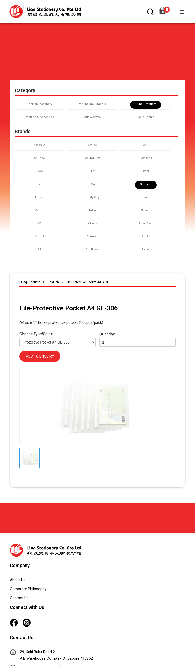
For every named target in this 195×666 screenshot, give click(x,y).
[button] (182, 12)
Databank (145, 158)
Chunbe (39, 158)
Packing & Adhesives (39, 117)
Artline (92, 145)
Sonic (146, 236)
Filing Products (145, 104)
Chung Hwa (92, 158)
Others (92, 223)
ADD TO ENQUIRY (40, 356)
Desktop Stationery (39, 104)
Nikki (92, 210)
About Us (17, 580)
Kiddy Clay (92, 197)
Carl (145, 145)
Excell (146, 171)
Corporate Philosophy (28, 589)
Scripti (39, 236)
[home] (48, 11)
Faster (39, 184)
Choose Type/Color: (36, 334)
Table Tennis (145, 117)
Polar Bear (146, 223)
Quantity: (107, 334)
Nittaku (145, 210)
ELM (92, 171)
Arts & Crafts (92, 117)
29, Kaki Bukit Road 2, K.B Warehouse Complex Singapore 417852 (56, 655)
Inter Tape (39, 197)
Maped (39, 210)
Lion (146, 197)
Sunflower (92, 249)
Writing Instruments (92, 104)
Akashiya (39, 145)
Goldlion (145, 184)
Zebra (146, 249)
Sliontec (92, 236)
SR (39, 249)
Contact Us (19, 598)
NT (39, 223)
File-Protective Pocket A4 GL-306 (88, 282)
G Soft (92, 184)
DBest (39, 171)
